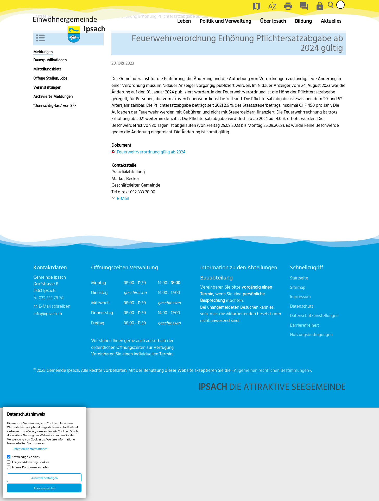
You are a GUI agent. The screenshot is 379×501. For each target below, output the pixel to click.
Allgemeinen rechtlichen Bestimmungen (271, 463)
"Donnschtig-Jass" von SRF (54, 199)
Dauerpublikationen (50, 153)
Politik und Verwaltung (225, 21)
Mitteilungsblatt (47, 162)
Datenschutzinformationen (29, 448)
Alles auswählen (44, 488)
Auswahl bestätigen (44, 477)
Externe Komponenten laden (30, 467)
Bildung (303, 21)
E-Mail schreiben (54, 399)
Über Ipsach (273, 21)
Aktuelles (331, 21)
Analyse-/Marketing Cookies (30, 462)
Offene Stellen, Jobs (50, 172)
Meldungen (43, 145)
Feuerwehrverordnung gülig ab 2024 (151, 245)
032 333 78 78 (51, 391)
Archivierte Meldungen (53, 190)
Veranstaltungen (47, 181)
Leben (184, 21)
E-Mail (123, 291)
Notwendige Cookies (25, 456)
